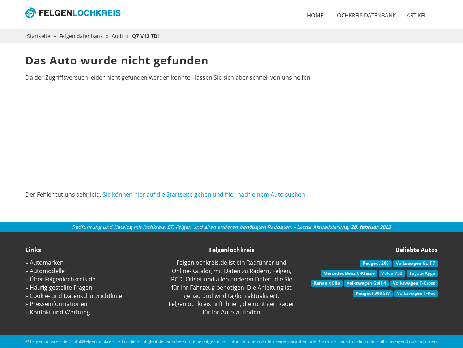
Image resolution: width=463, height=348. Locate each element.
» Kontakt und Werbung (57, 312)
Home (315, 15)
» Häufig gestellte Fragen (58, 288)
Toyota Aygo (422, 273)
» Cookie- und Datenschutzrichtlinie (73, 296)
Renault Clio (327, 283)
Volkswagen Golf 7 (415, 263)
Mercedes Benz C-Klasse (349, 273)
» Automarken (44, 263)
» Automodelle (45, 271)
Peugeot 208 (375, 263)
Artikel (417, 15)
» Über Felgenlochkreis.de (60, 279)
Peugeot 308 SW (373, 293)
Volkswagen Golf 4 (366, 283)
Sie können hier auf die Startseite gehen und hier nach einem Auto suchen (204, 194)
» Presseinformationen (56, 304)
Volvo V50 (391, 273)
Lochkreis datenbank (365, 15)
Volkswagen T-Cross (414, 283)
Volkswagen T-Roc (416, 293)
